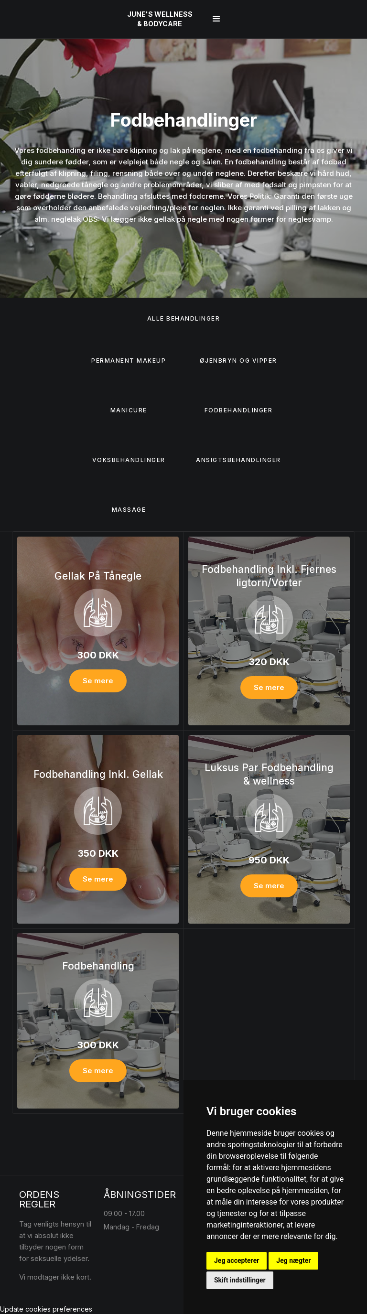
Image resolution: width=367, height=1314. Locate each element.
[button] (216, 19)
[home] (160, 19)
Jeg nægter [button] (293, 1260)
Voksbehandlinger (128, 459)
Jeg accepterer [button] (236, 1260)
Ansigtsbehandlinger (238, 459)
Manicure (128, 410)
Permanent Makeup (128, 360)
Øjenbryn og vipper (238, 360)
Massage (129, 509)
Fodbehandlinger (239, 410)
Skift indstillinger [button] (240, 1280)
